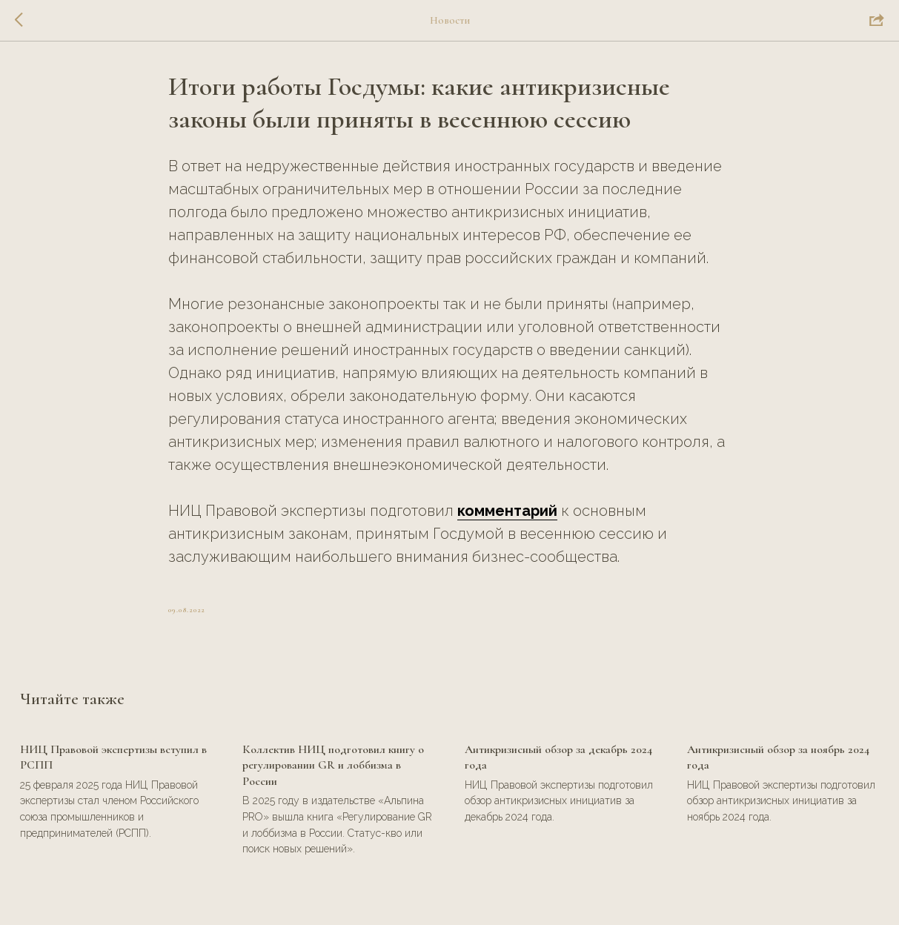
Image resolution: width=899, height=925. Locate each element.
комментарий (507, 511)
